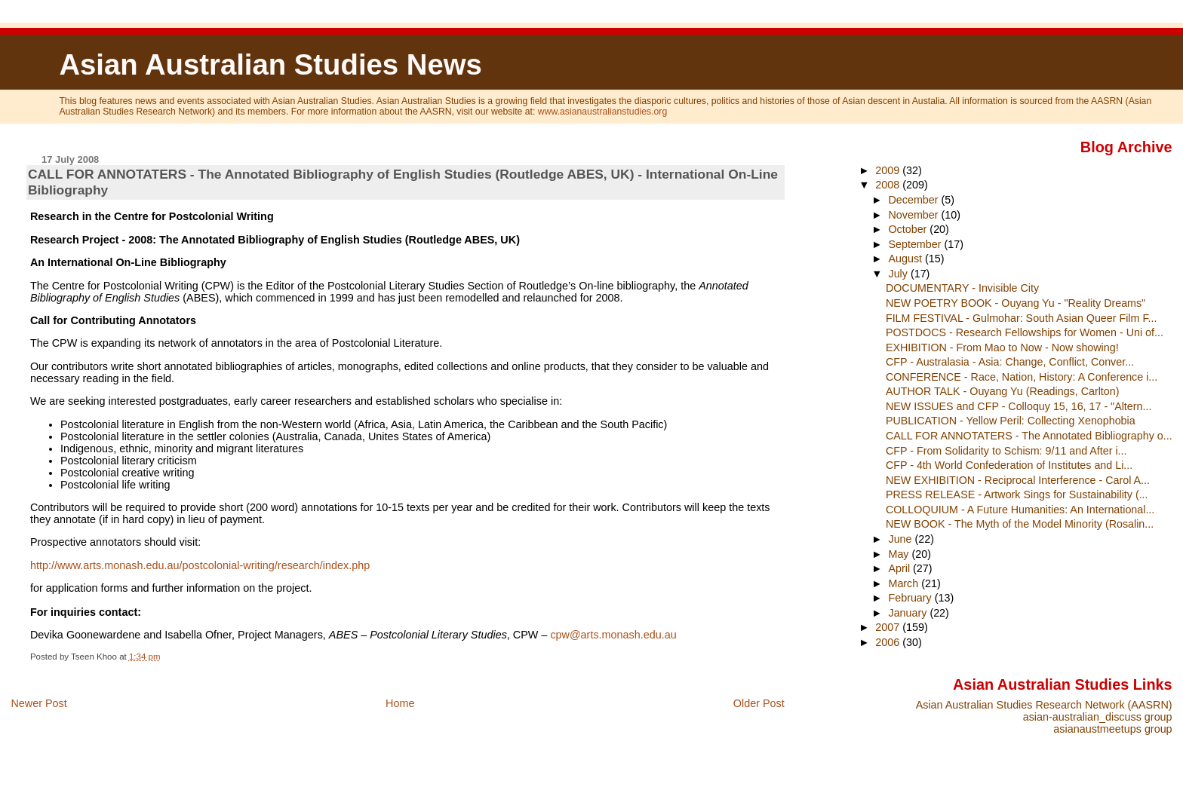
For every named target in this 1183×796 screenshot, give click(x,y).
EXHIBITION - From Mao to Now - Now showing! (1002, 347)
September (916, 244)
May (899, 554)
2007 (888, 627)
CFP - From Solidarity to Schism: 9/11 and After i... (1006, 451)
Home (400, 703)
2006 (888, 642)
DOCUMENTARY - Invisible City (962, 288)
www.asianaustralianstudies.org (602, 111)
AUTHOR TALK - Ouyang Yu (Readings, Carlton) (1003, 391)
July (899, 274)
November (914, 215)
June (901, 539)
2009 (888, 170)
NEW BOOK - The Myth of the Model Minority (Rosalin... (1020, 524)
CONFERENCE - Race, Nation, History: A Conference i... (1021, 377)
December (914, 200)
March (904, 583)
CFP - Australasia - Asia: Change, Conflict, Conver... (1010, 362)
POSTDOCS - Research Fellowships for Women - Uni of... (1024, 332)
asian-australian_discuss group (1097, 717)
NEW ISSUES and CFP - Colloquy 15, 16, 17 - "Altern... (1018, 406)
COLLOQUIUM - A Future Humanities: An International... (1020, 510)
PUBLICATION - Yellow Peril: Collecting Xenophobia (1010, 421)
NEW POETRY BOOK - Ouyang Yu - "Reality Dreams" (1015, 303)
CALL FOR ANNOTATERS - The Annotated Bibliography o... (1029, 436)
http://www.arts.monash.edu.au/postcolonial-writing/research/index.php (200, 565)
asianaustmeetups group (1112, 729)
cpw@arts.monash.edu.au (613, 635)
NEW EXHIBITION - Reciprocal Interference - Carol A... (1018, 480)
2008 (888, 185)
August (906, 259)
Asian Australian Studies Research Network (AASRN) (1044, 705)
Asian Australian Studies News (270, 64)
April (900, 568)
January (909, 613)
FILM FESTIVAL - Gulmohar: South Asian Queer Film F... (1021, 318)
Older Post (759, 703)
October (909, 229)
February (911, 598)
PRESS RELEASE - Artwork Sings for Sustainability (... (1017, 494)
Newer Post (38, 703)
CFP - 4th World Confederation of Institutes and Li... (1009, 465)
